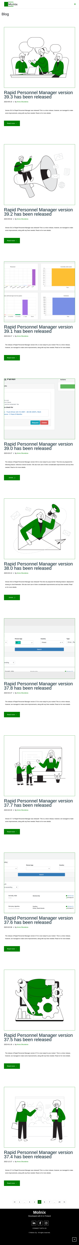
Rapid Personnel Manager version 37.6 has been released (38, 920)
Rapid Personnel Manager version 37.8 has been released (38, 686)
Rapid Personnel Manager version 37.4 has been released (38, 1154)
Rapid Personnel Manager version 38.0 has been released (38, 566)
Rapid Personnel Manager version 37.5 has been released (38, 1037)
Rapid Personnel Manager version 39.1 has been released (38, 329)
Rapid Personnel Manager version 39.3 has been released (38, 94)
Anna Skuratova (22, 102)
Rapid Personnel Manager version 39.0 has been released (38, 446)
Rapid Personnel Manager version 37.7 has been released (38, 803)
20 (59, 1202)
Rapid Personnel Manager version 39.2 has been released (38, 212)
